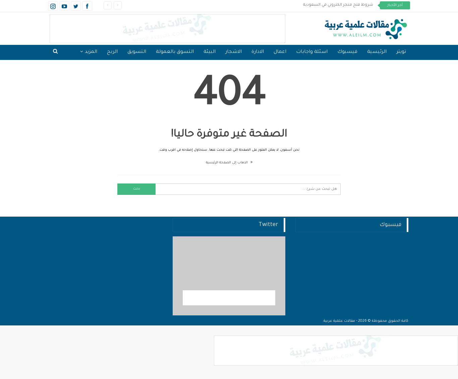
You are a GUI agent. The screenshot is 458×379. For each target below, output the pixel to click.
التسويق (136, 52)
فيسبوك (347, 52)
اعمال (280, 52)
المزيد (91, 52)
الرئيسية (377, 52)
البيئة (210, 52)
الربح (112, 52)
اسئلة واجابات (312, 52)
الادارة (257, 52)
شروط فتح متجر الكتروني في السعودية (338, 5)
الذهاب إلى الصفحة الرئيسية (229, 163)
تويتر (401, 52)
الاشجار (233, 52)
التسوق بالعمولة (175, 52)
